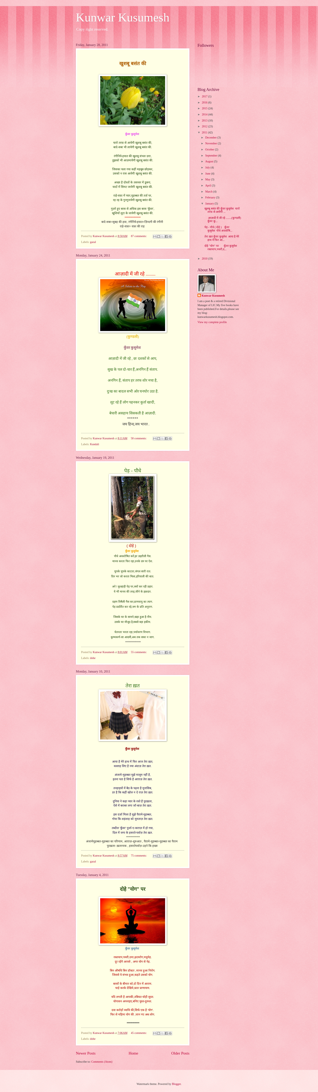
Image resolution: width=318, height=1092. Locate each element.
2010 (205, 258)
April (208, 185)
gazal (93, 242)
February (210, 197)
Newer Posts (86, 1053)
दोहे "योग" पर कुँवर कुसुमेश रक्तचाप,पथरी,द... (220, 247)
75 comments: (139, 855)
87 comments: (139, 236)
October (210, 149)
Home (133, 1053)
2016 (205, 102)
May (208, 179)
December (211, 137)
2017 (205, 96)
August (209, 161)
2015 (205, 108)
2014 (205, 114)
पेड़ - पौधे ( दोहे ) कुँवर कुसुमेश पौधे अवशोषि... (218, 229)
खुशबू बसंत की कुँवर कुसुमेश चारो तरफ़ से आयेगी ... (222, 210)
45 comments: (139, 1033)
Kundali (94, 444)
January (210, 203)
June (208, 173)
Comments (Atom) (101, 1061)
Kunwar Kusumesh (123, 17)
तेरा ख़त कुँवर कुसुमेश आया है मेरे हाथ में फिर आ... (221, 238)
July (208, 167)
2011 (205, 132)
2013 (205, 120)
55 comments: (139, 652)
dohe (93, 658)
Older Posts (180, 1053)
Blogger (176, 1084)
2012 (205, 126)
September (211, 155)
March (209, 191)
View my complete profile (212, 322)
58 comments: (139, 438)
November (211, 143)
